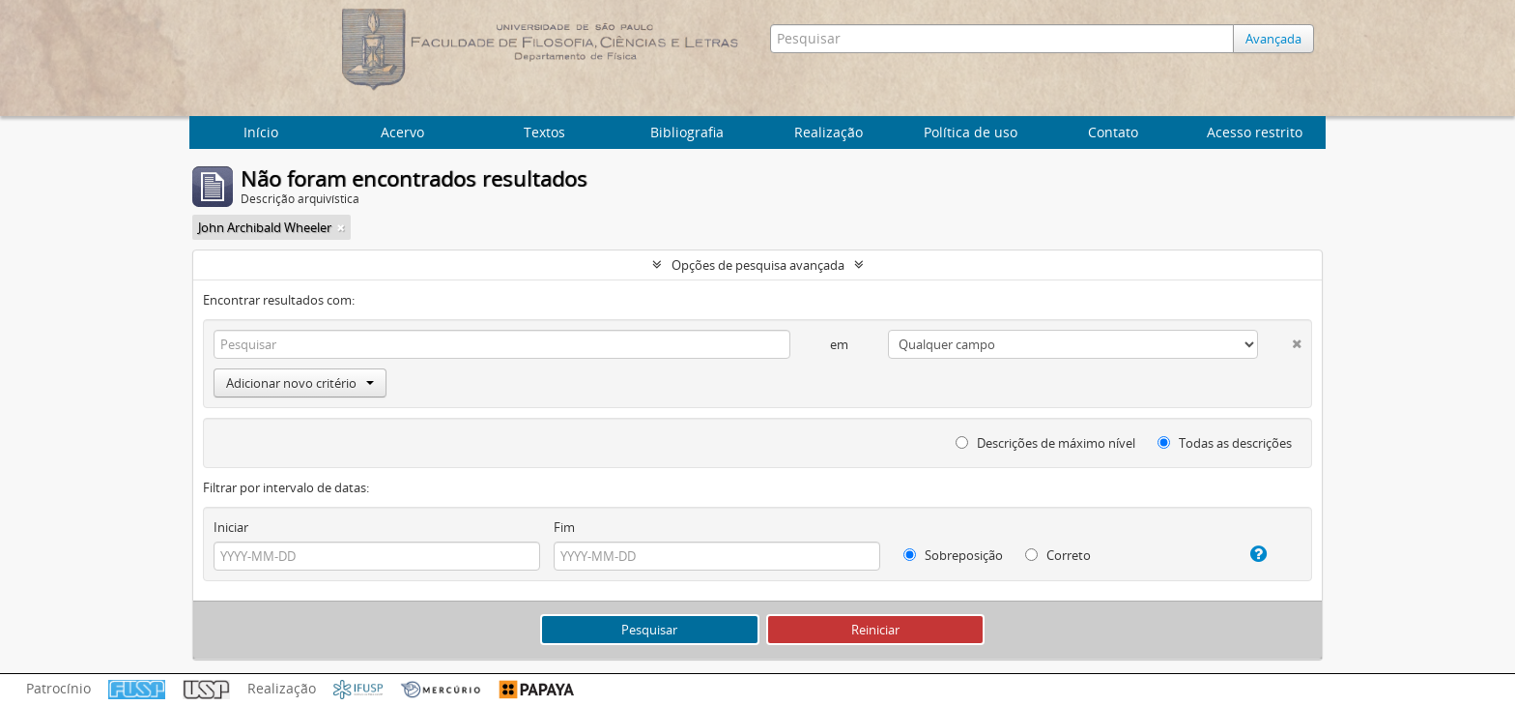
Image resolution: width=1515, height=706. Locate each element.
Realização (828, 132)
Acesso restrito (1254, 132)
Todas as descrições (1225, 443)
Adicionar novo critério (300, 383)
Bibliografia (687, 132)
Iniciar (231, 527)
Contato (1113, 132)
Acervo (402, 132)
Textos (544, 132)
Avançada (1273, 38)
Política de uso (970, 132)
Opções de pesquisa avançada (758, 265)
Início (260, 132)
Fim (564, 527)
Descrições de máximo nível (1045, 443)
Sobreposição (953, 555)
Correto (1058, 555)
